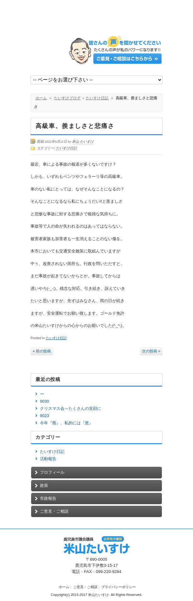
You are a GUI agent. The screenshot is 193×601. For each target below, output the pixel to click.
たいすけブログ (67, 98)
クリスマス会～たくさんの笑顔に (70, 408)
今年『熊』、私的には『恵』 (66, 423)
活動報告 (48, 458)
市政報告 (48, 498)
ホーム (41, 98)
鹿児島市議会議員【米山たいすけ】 (77, 19)
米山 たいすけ (83, 141)
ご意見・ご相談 (54, 511)
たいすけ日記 (97, 98)
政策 (44, 485)
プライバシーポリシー (118, 587)
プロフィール (52, 472)
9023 (44, 415)
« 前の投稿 (42, 351)
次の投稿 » (151, 351)
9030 (44, 401)
